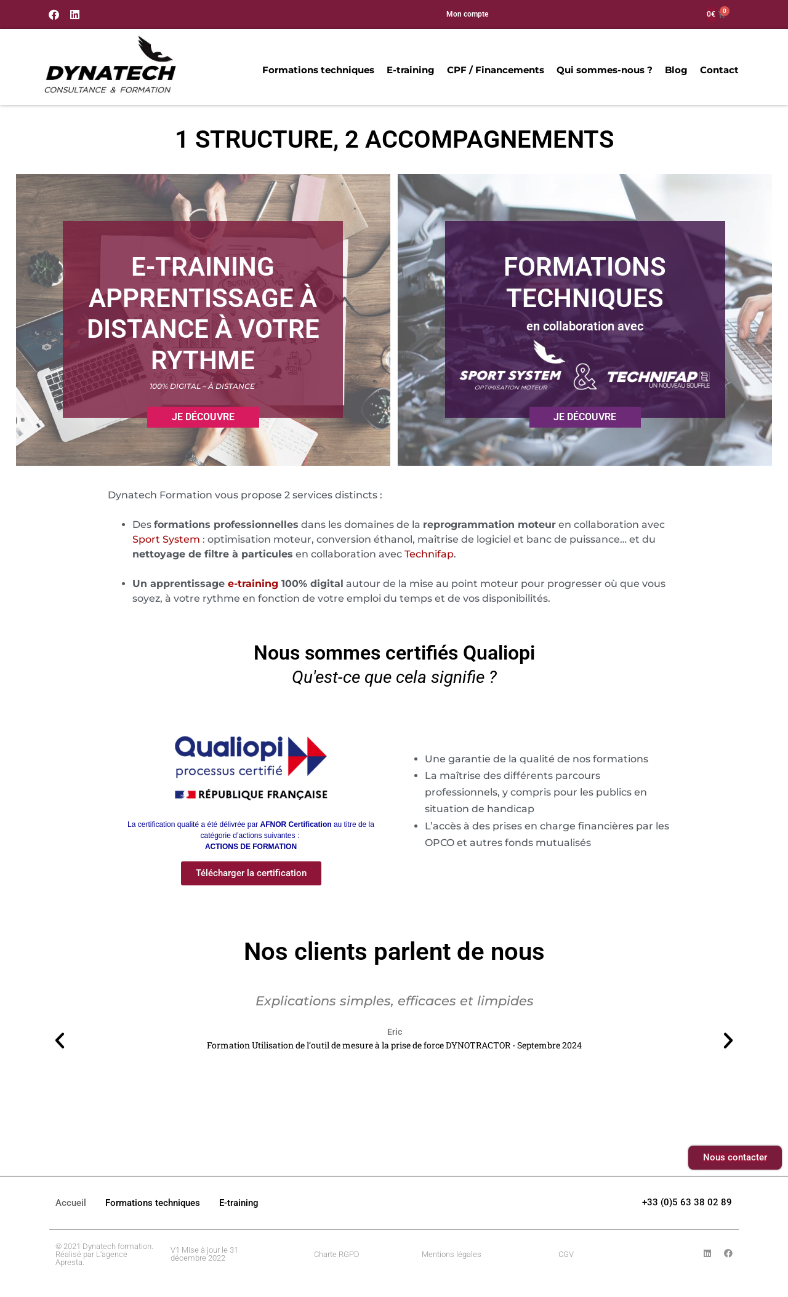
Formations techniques (317, 70)
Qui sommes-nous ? (603, 70)
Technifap (429, 554)
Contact (718, 70)
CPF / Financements (494, 70)
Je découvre (203, 417)
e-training (253, 583)
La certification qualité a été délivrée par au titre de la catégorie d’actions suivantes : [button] (250, 835)
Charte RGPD (337, 1254)
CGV (566, 1254)
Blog (675, 70)
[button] (59, 1040)
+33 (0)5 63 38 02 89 (687, 1202)
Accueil (70, 1202)
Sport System (166, 539)
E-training (409, 70)
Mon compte (467, 14)
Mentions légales (451, 1254)
